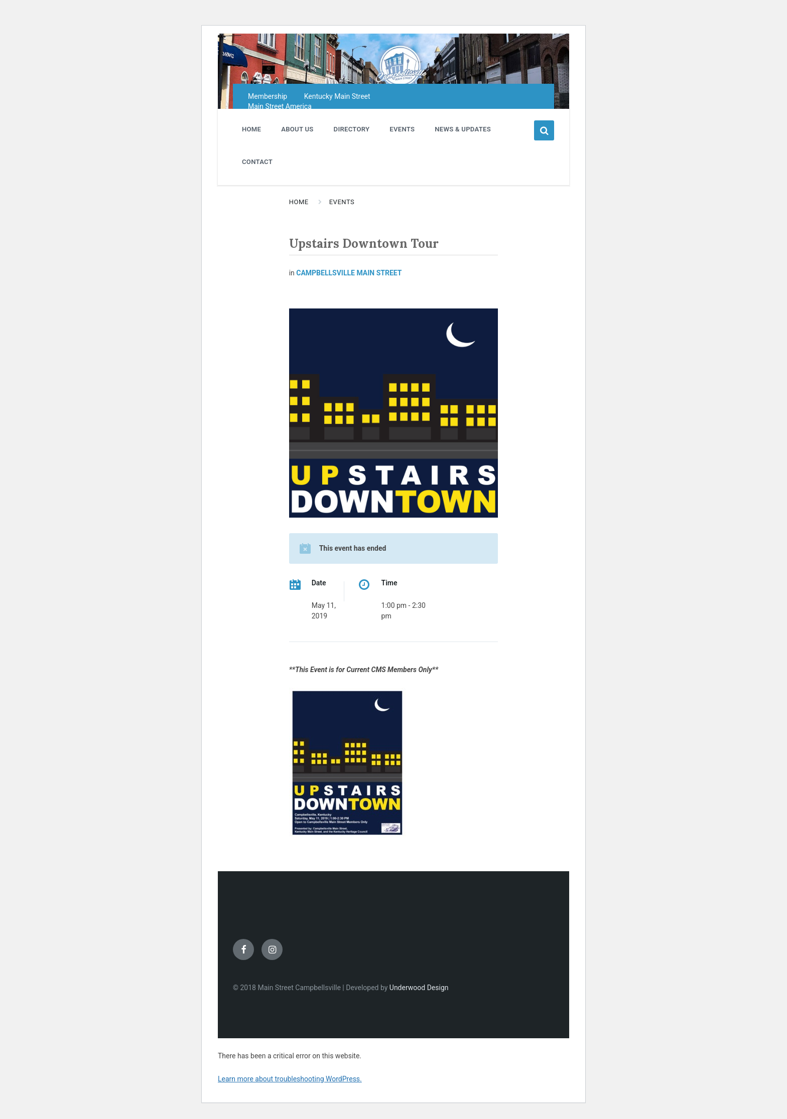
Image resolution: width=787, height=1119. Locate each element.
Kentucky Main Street (337, 96)
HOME (251, 129)
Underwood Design (419, 988)
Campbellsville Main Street (349, 273)
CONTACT (257, 162)
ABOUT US (297, 129)
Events (342, 202)
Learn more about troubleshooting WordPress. (290, 1079)
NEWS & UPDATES (463, 129)
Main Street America (280, 106)
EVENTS (402, 129)
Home (299, 202)
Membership (267, 96)
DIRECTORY (352, 129)
